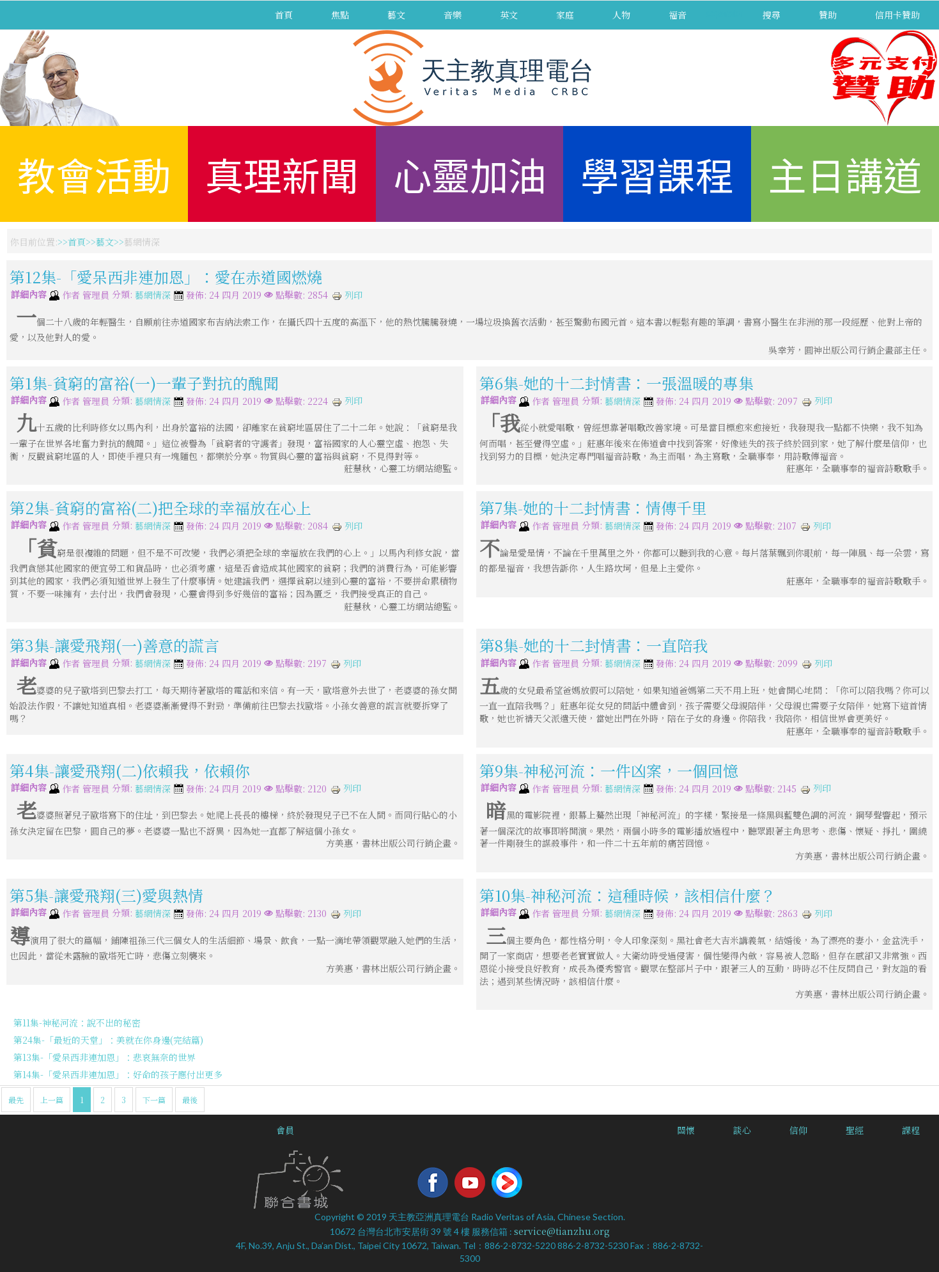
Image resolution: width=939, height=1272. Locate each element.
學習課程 (657, 173)
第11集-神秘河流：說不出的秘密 (77, 1022)
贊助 (828, 14)
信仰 (798, 1130)
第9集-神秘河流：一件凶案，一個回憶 (608, 770)
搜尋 (771, 14)
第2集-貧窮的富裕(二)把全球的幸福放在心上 (160, 507)
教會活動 (94, 173)
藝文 (396, 14)
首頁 (284, 14)
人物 (621, 14)
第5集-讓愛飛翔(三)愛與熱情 (106, 895)
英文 (509, 14)
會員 (285, 1130)
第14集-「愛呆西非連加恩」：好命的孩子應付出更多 (117, 1074)
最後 (190, 1099)
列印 (347, 294)
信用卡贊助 (897, 14)
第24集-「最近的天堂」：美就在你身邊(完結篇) (108, 1039)
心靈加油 (470, 173)
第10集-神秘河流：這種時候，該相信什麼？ (627, 895)
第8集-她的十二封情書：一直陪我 (593, 645)
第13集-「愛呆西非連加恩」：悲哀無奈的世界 (104, 1057)
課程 (911, 1130)
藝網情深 (153, 295)
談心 (742, 1130)
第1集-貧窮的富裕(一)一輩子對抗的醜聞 (144, 383)
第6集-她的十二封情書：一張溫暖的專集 (616, 383)
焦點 (340, 14)
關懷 (686, 1130)
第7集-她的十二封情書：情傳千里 (593, 507)
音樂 (453, 14)
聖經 (855, 1130)
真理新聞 (282, 173)
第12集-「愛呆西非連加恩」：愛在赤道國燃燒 (166, 276)
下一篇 (154, 1099)
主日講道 (845, 173)
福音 (678, 14)
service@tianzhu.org (562, 1231)
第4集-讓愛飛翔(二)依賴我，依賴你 (130, 770)
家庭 (565, 14)
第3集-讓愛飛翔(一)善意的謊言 (114, 645)
